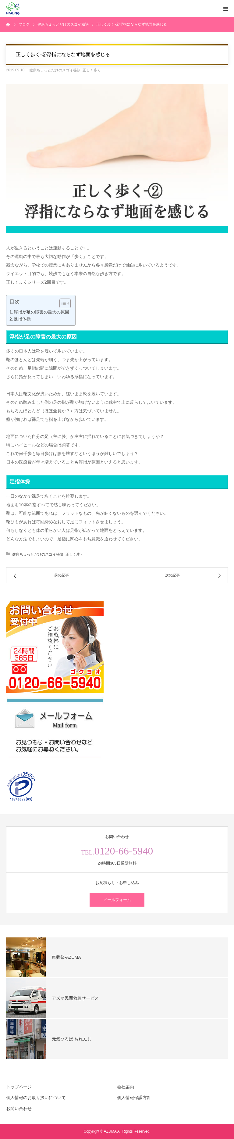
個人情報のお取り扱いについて (36, 1097)
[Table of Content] (65, 303)
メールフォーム (117, 899)
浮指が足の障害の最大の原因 (41, 312)
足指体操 (22, 319)
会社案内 (125, 1086)
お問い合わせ (19, 1108)
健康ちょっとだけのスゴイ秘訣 (54, 70)
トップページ (19, 1086)
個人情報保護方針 (134, 1097)
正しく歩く (92, 70)
